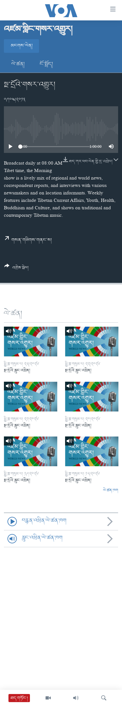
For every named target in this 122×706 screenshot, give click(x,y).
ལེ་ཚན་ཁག (110, 490)
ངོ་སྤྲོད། (46, 64)
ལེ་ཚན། (18, 64)
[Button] (16, 269)
